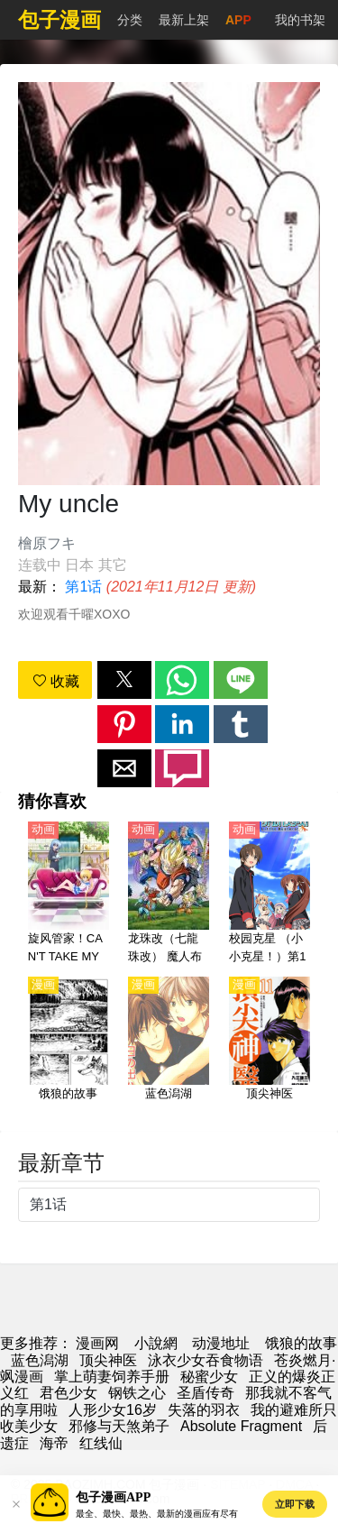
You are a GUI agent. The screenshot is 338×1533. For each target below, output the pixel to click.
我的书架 (300, 20)
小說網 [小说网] (156, 1343)
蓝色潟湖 (40, 1360)
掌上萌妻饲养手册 (111, 1376)
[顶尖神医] (269, 1049)
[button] (124, 680)
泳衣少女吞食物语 (205, 1360)
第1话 (83, 586)
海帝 (54, 1443)
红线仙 (101, 1443)
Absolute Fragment (241, 1426)
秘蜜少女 (209, 1376)
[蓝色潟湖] (168, 1049)
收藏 (55, 681)
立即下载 (295, 1504)
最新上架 (184, 20)
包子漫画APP (113, 1497)
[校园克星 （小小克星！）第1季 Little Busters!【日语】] (269, 894)
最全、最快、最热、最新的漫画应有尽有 (157, 1514)
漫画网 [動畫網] (97, 1343)
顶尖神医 (108, 1360)
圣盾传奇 (205, 1392)
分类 (129, 20)
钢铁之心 (137, 1392)
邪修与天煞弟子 (119, 1426)
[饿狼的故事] (68, 1049)
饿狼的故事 (301, 1343)
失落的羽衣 (204, 1410)
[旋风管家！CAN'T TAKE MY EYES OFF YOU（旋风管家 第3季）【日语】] (68, 894)
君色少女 (68, 1392)
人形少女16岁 (113, 1410)
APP (238, 20)
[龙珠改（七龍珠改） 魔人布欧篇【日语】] (168, 894)
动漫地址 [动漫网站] (221, 1343)
